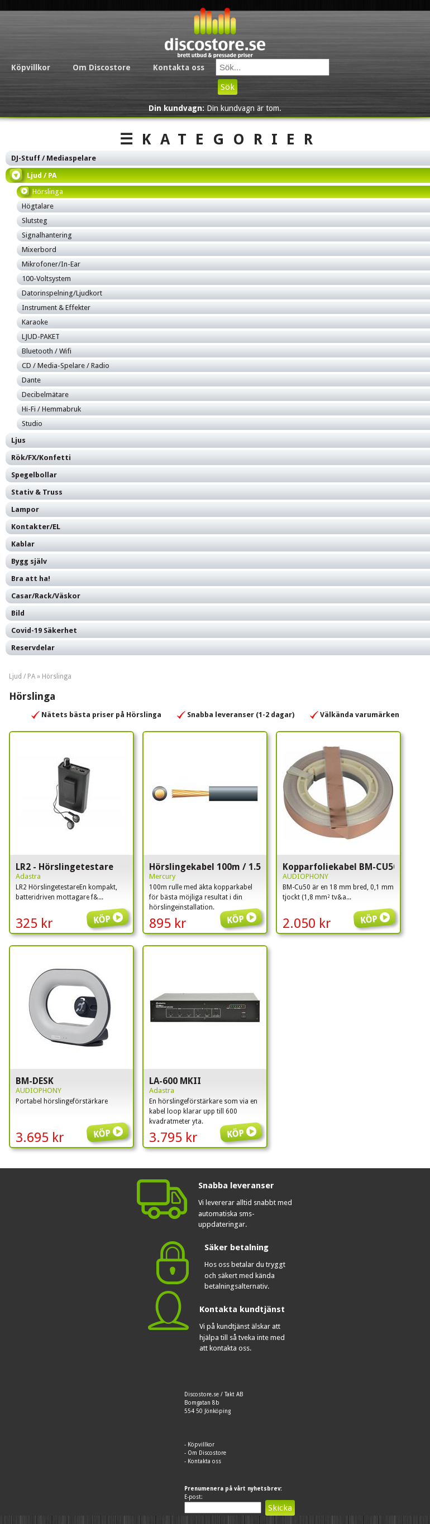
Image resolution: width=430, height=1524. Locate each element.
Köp (109, 911)
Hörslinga (56, 676)
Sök (228, 87)
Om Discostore (102, 67)
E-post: (193, 1497)
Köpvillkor (30, 67)
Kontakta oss (178, 67)
